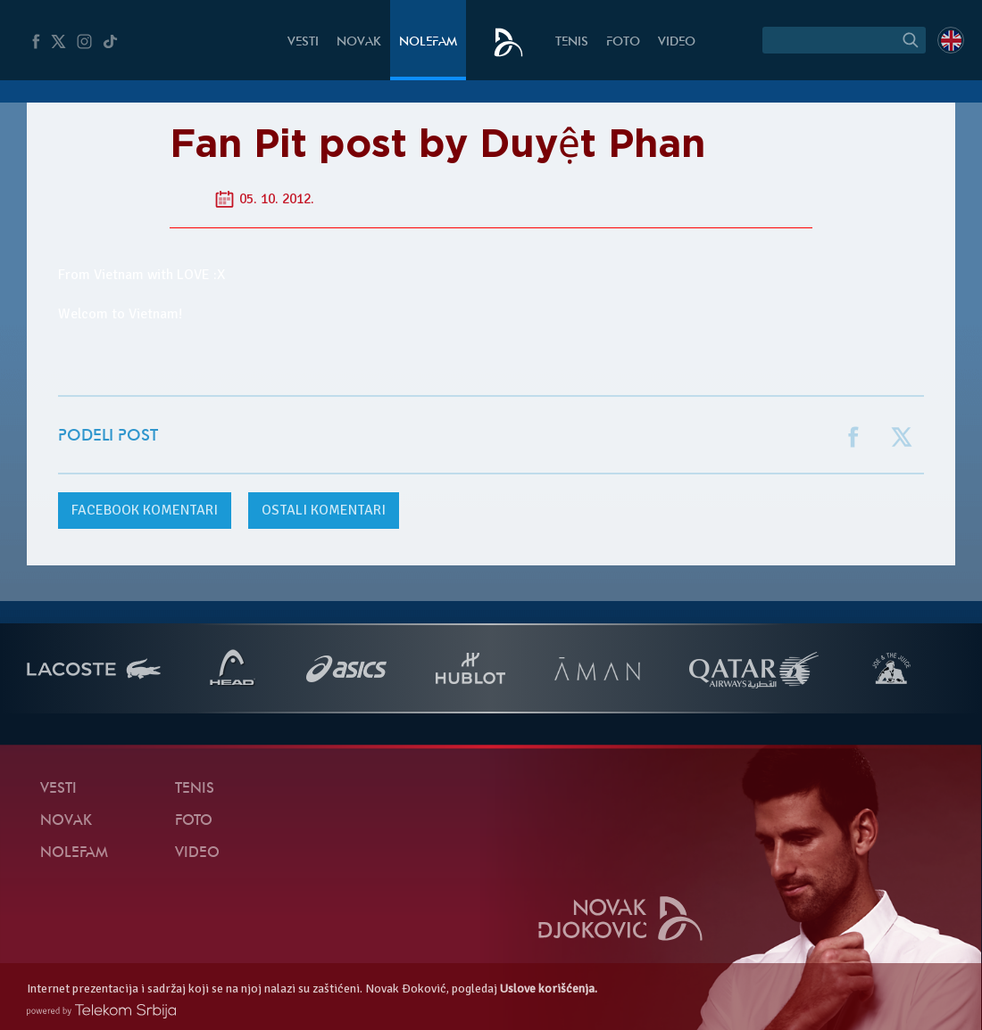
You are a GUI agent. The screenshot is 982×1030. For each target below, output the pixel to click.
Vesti (303, 42)
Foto (623, 42)
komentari (144, 510)
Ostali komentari (324, 510)
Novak (359, 42)
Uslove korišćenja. (548, 988)
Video (676, 42)
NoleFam (428, 42)
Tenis (571, 42)
